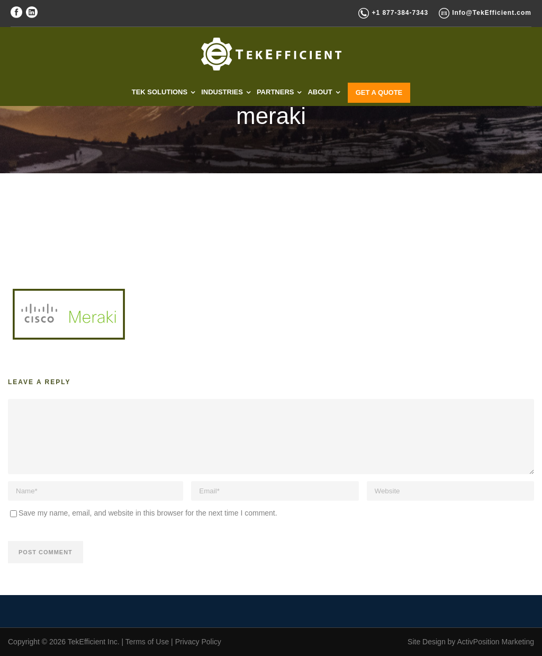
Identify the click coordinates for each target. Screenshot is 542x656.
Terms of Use (147, 641)
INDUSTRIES (222, 92)
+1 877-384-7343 (400, 12)
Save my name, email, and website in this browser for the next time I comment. (148, 513)
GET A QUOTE (379, 92)
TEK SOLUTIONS (159, 92)
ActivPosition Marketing (495, 641)
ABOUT (320, 92)
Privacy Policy (198, 641)
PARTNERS (275, 92)
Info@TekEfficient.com (491, 12)
